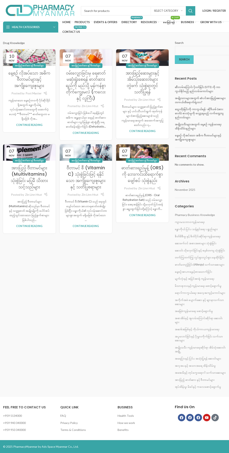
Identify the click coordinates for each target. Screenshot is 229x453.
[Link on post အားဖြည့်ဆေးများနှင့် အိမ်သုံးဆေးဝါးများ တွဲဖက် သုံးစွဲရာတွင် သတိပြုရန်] (142, 57)
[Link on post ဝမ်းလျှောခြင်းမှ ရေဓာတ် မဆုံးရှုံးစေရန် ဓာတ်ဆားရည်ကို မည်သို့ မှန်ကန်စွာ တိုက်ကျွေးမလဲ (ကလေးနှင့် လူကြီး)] (86, 57)
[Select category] (168, 11)
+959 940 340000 (14, 423)
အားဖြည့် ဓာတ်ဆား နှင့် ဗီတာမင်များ (29, 65)
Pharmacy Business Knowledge (195, 215)
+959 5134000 (12, 415)
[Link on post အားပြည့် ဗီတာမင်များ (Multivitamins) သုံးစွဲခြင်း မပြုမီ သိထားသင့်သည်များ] (29, 152)
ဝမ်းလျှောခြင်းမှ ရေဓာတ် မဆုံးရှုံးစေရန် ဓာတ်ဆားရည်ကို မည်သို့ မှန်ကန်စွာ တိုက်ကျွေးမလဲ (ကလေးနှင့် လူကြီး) (86, 85)
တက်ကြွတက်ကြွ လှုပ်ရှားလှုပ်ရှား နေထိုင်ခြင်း (199, 257)
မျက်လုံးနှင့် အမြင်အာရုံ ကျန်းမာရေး (194, 278)
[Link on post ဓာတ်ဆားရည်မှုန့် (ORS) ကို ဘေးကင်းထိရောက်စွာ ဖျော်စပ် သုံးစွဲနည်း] (142, 152)
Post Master (34, 93)
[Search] (138, 11)
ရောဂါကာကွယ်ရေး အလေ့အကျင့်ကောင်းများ (200, 292)
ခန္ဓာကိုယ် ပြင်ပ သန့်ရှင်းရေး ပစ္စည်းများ (196, 229)
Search (179, 42)
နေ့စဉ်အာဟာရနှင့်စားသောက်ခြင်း (193, 271)
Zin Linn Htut (90, 106)
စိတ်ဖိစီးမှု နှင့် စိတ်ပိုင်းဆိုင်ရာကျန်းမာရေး (197, 236)
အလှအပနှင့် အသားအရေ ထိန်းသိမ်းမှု (195, 365)
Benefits (123, 430)
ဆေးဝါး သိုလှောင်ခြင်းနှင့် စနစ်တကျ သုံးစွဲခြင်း (200, 250)
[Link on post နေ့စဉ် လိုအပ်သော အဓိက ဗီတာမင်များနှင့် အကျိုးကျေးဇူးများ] (29, 57)
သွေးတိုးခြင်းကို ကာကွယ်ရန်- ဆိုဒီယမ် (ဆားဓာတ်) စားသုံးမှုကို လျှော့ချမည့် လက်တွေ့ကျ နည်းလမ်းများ (199, 113)
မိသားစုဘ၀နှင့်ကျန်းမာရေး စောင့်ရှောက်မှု (198, 285)
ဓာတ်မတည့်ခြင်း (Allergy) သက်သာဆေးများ (199, 264)
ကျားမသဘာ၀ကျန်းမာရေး (190, 222)
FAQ (63, 415)
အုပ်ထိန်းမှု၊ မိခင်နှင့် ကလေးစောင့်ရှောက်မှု (198, 386)
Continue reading (29, 125)
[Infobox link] (40, 11)
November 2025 (185, 189)
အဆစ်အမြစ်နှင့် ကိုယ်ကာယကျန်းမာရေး (197, 329)
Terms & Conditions (73, 430)
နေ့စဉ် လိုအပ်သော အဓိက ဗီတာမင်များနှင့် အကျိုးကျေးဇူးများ (29, 79)
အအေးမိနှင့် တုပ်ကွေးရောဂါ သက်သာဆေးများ (200, 372)
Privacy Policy (69, 423)
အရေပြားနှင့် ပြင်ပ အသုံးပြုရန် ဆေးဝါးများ (198, 358)
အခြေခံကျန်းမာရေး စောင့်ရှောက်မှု (194, 311)
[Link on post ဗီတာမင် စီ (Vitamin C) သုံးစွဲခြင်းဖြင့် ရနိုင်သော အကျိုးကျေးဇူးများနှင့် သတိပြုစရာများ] (86, 152)
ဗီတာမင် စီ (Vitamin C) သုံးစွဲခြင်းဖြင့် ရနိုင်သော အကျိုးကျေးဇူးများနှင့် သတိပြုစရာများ (86, 177)
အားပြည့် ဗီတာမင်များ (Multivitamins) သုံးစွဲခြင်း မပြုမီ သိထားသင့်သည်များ (29, 177)
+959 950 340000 (14, 430)
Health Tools (126, 415)
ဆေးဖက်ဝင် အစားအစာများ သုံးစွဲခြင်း (195, 243)
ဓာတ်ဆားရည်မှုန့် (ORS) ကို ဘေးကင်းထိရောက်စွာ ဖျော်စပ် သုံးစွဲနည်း (142, 174)
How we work (126, 423)
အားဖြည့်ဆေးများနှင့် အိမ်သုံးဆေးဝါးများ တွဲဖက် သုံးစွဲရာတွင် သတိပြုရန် (142, 82)
